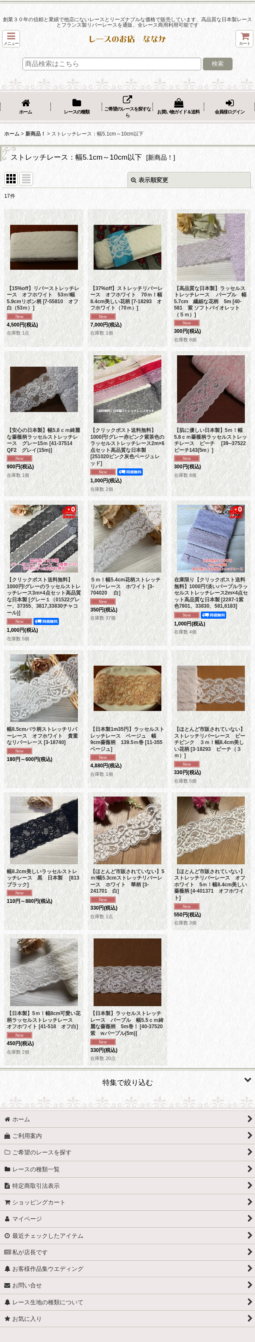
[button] (11, 38)
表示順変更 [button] (149, 180)
